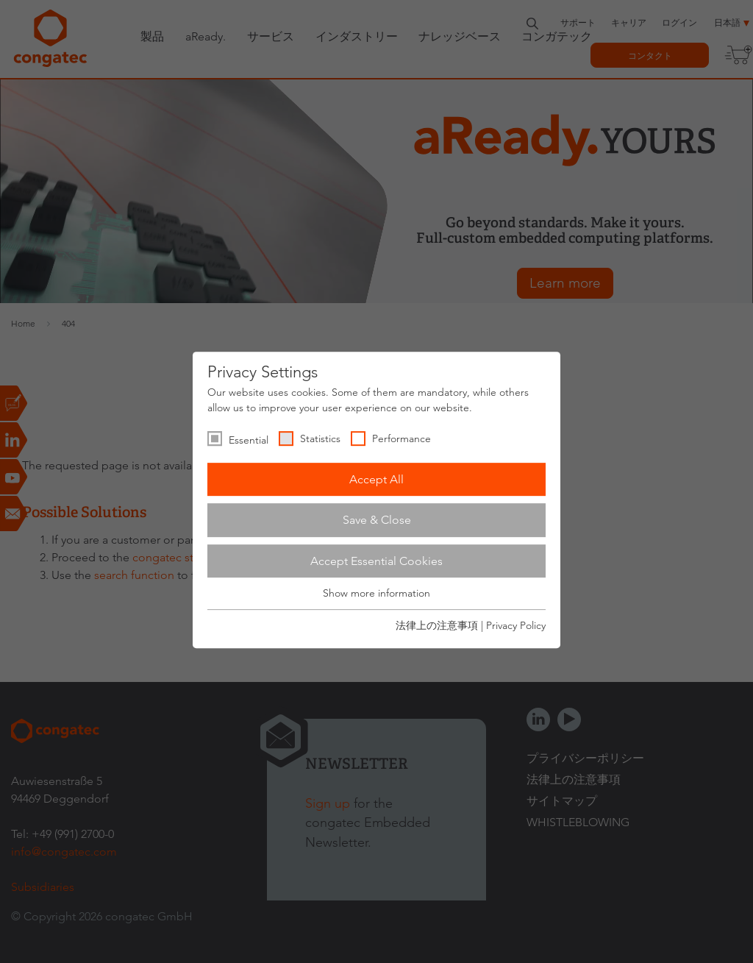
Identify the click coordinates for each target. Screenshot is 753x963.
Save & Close (377, 520)
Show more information (376, 593)
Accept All (376, 479)
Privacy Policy (516, 625)
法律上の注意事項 (437, 625)
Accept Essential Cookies (376, 561)
